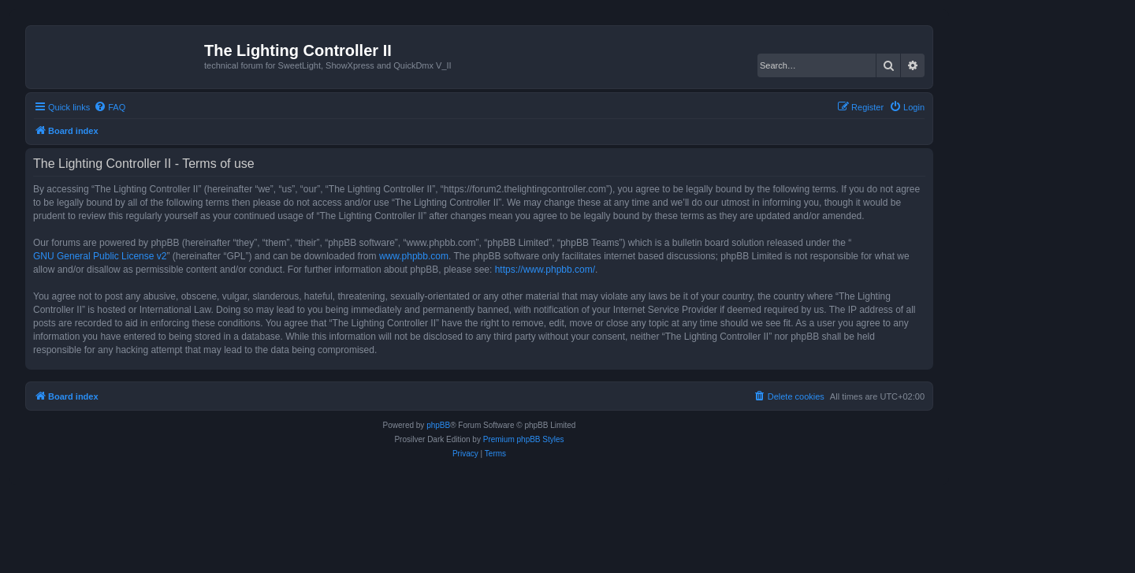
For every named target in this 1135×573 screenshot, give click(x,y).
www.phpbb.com (413, 256)
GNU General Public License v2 (99, 256)
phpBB (438, 425)
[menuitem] (109, 107)
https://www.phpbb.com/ (545, 269)
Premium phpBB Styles (523, 439)
